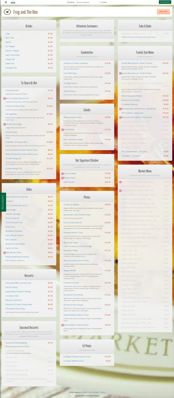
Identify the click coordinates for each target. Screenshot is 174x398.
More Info (163, 11)
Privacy (102, 392)
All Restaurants (165, 2)
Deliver (72, 2)
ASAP (104, 2)
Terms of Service (92, 392)
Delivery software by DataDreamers (87, 396)
